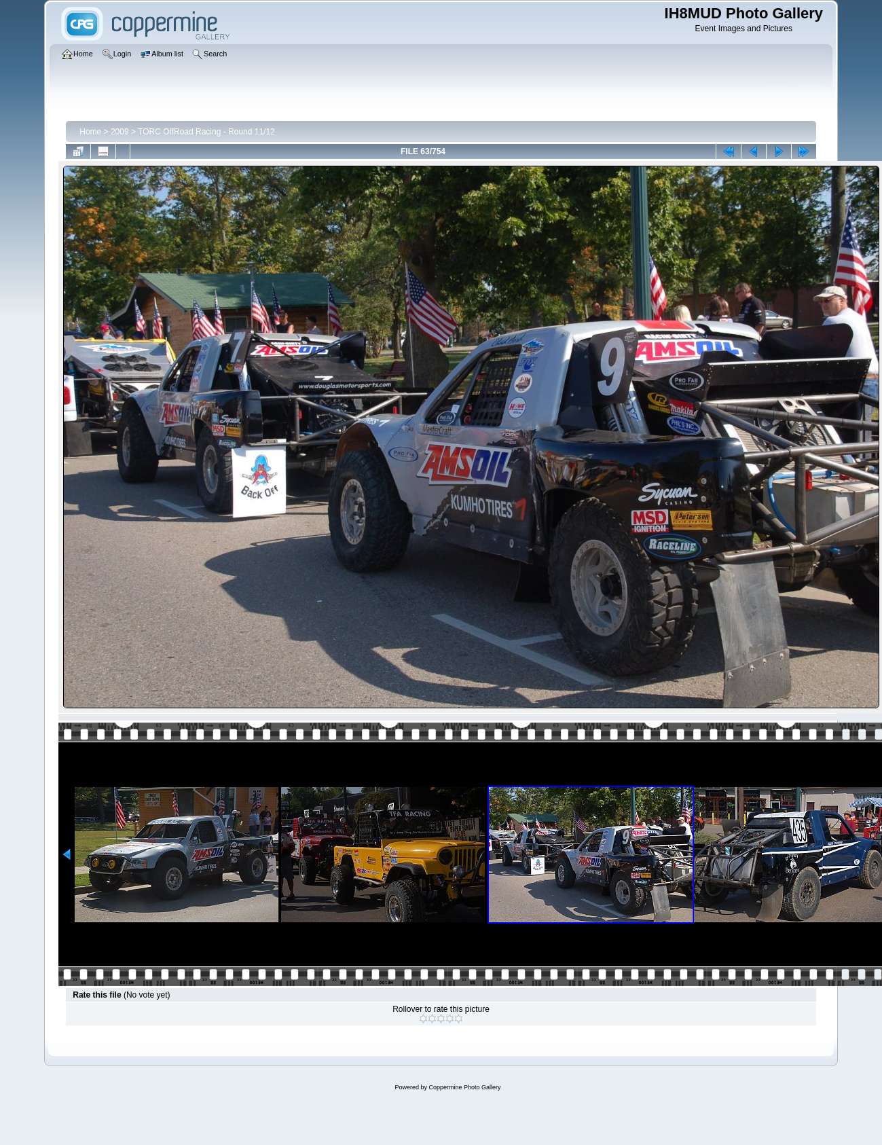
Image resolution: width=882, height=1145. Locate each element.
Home (90, 132)
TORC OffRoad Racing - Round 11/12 (206, 132)
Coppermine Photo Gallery (464, 1087)
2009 (120, 132)
